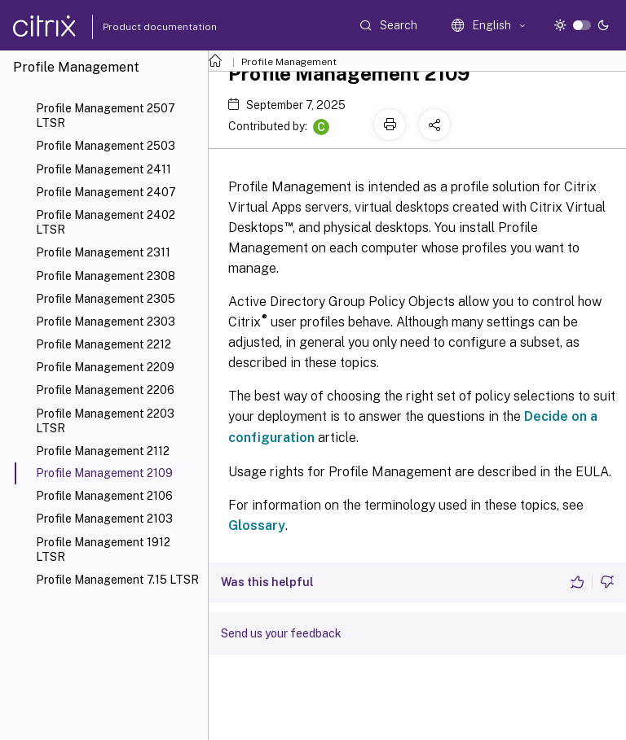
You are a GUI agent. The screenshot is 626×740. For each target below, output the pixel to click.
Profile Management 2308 (105, 275)
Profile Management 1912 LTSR (103, 549)
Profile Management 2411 (103, 169)
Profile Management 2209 (105, 367)
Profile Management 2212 (103, 344)
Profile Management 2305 (105, 298)
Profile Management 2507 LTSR (105, 115)
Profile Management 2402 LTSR (105, 222)
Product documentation (139, 27)
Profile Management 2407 (106, 192)
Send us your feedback (281, 633)
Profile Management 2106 (104, 495)
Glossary (256, 525)
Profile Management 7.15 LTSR (117, 579)
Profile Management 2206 (105, 389)
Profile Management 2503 (105, 145)
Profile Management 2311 (103, 252)
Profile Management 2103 (104, 518)
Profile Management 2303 (105, 321)
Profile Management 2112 (103, 451)
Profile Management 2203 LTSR (105, 421)
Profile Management (289, 62)
